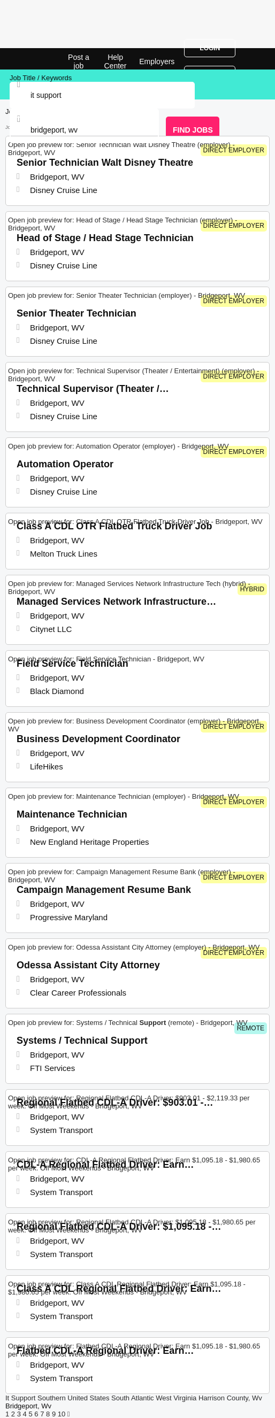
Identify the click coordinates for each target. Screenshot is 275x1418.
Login (210, 48)
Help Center (115, 61)
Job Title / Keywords (41, 78)
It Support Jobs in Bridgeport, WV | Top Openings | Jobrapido (35, 58)
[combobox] (84, 130)
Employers (156, 61)
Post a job (78, 61)
